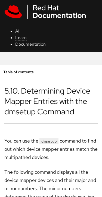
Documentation (30, 44)
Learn (21, 37)
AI (17, 31)
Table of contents (18, 71)
